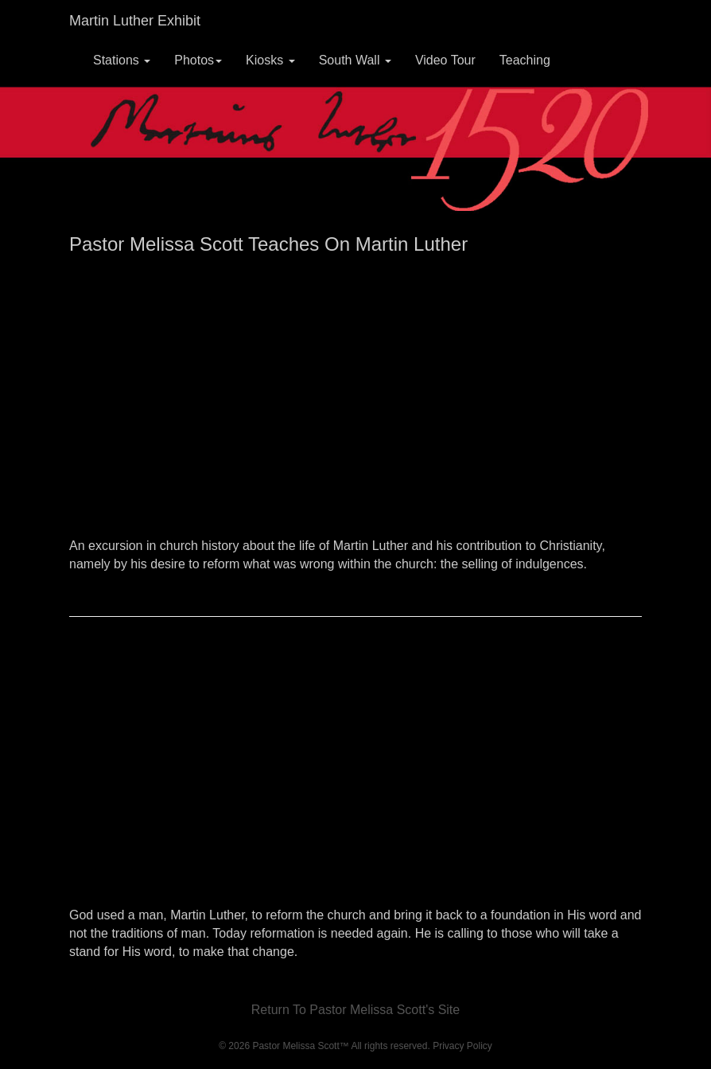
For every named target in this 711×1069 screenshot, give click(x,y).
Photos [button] (198, 60)
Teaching (524, 60)
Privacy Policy (462, 1045)
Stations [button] (121, 60)
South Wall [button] (355, 60)
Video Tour (445, 60)
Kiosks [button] (270, 60)
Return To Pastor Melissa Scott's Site (355, 1009)
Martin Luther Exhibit (134, 21)
